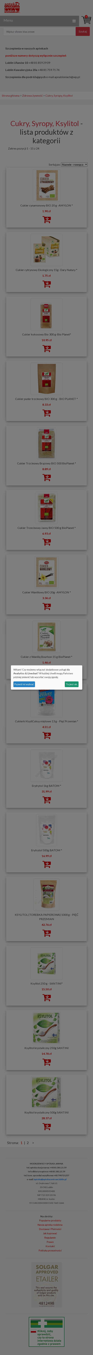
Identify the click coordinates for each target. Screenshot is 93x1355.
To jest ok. (71, 684)
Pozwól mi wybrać (24, 684)
